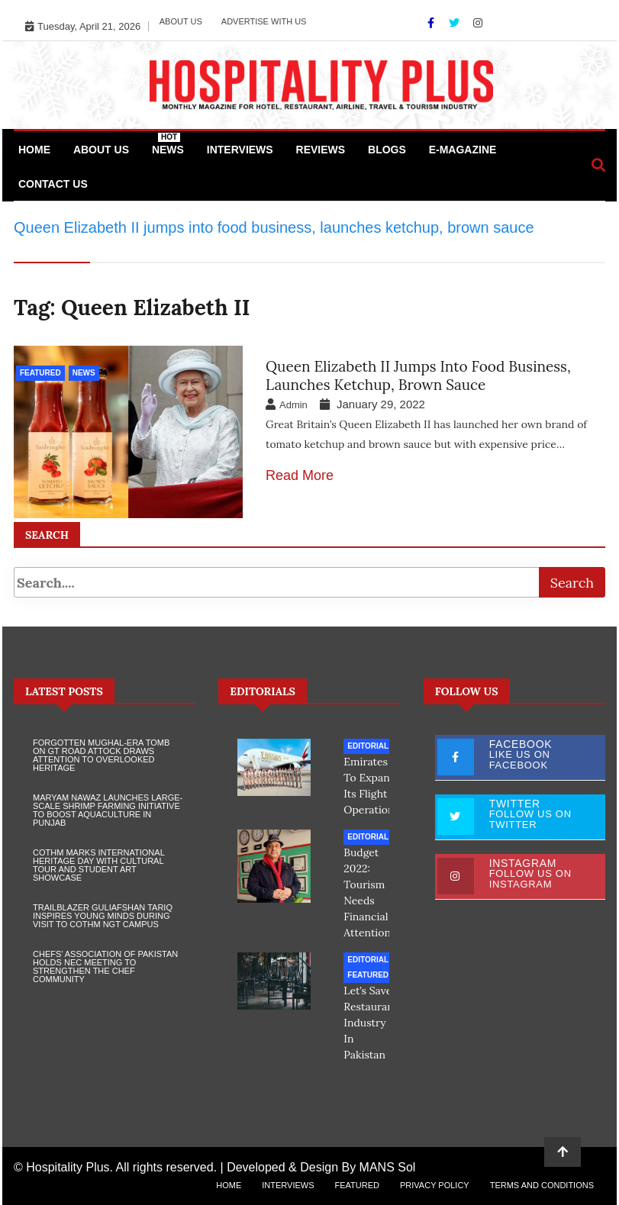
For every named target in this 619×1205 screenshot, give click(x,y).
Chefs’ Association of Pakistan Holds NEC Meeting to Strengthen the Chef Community (105, 966)
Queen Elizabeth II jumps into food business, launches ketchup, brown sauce (418, 375)
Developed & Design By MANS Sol (321, 1167)
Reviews (321, 149)
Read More (300, 475)
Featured (40, 373)
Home (34, 149)
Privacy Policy (434, 1185)
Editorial (367, 746)
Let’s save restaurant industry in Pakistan (370, 1023)
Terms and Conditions (542, 1185)
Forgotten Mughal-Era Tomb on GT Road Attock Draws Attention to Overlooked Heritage (101, 755)
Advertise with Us (264, 21)
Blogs (387, 149)
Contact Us (53, 184)
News (168, 144)
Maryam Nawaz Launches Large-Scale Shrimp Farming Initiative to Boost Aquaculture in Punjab (107, 810)
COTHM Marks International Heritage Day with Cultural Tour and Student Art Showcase (98, 865)
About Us (181, 21)
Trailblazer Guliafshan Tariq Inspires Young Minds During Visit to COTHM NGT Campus (102, 916)
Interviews (240, 149)
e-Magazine (463, 149)
